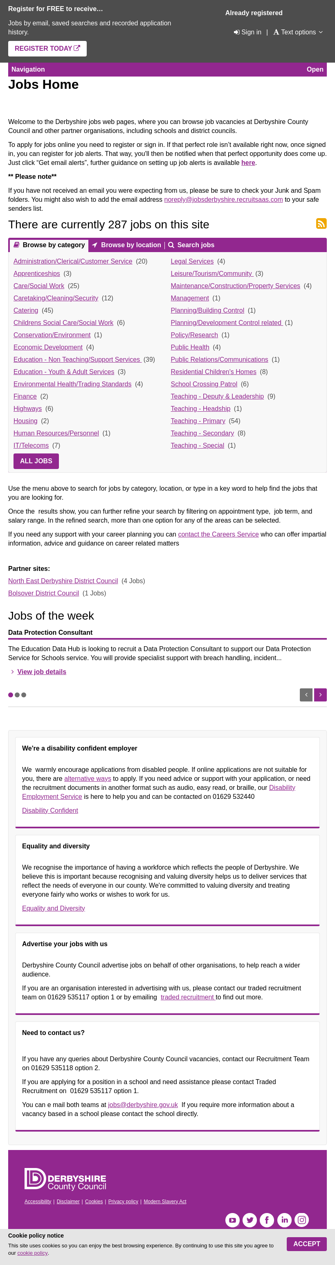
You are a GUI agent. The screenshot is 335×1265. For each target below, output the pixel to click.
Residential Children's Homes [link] (213, 371)
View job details (41, 671)
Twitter (250, 1220)
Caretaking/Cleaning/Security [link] (55, 298)
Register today (43, 48)
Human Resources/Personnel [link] (56, 433)
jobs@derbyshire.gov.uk (143, 1104)
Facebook (267, 1220)
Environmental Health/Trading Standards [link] (72, 384)
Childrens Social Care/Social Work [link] (63, 322)
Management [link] (190, 298)
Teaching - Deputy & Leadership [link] (217, 396)
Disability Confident (50, 810)
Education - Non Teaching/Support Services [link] (77, 359)
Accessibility (38, 1201)
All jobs (36, 461)
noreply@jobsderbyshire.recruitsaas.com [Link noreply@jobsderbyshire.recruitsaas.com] (223, 199)
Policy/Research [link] (194, 334)
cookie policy (32, 1253)
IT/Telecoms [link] (31, 445)
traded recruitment (188, 997)
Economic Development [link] (48, 347)
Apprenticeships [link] (36, 273)
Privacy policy (123, 1201)
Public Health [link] (190, 347)
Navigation (28, 69)
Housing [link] (25, 420)
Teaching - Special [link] (198, 445)
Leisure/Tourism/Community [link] (212, 273)
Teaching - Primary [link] (198, 420)
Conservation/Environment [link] (52, 334)
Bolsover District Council (43, 593)
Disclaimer (68, 1201)
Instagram (302, 1220)
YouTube (232, 1220)
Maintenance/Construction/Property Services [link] (236, 285)
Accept (306, 1243)
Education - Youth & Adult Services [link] (63, 371)
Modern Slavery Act (165, 1201)
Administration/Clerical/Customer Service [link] (73, 261)
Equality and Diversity (53, 908)
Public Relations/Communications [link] (219, 359)
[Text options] (294, 32)
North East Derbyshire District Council (63, 580)
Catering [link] (25, 310)
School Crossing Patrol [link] (204, 384)
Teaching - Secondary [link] (202, 433)
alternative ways (87, 778)
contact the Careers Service (218, 534)
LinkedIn (284, 1220)
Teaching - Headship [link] (201, 408)
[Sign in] (246, 32)
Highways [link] (27, 408)
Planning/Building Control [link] (208, 310)
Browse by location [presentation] (130, 244)
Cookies (94, 1201)
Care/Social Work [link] (38, 285)
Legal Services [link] (192, 261)
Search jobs (194, 244)
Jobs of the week (51, 615)
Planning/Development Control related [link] (227, 322)
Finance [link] (25, 396)
